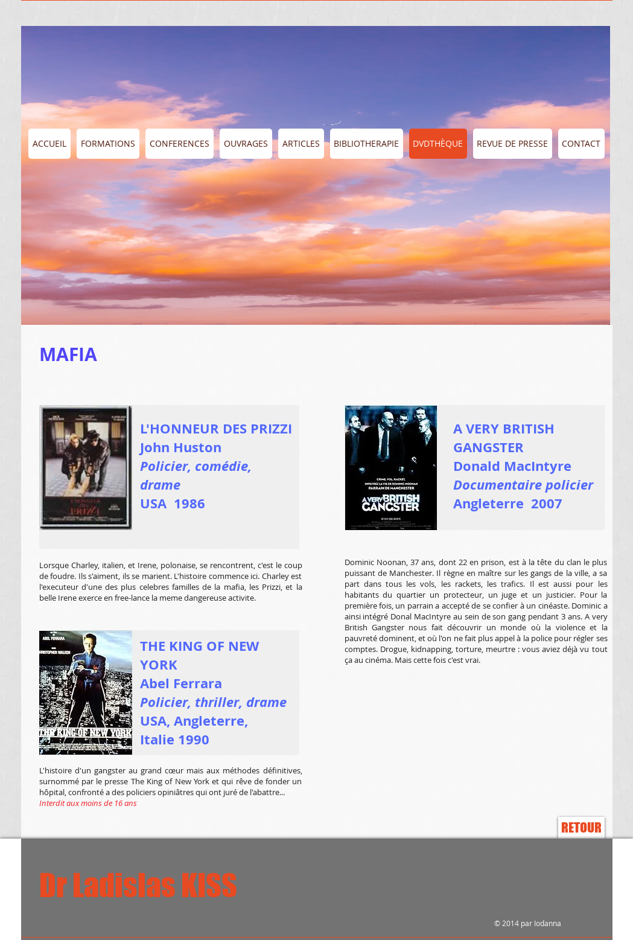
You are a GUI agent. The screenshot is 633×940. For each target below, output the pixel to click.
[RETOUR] (581, 828)
